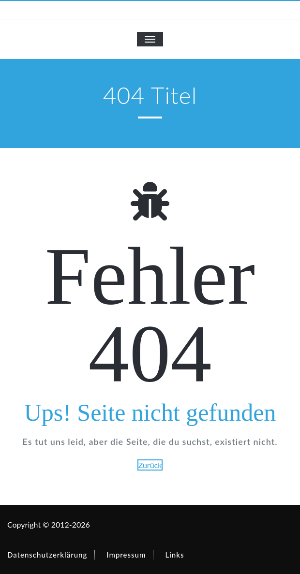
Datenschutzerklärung (47, 554)
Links (174, 554)
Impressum (126, 554)
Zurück (150, 465)
